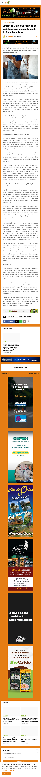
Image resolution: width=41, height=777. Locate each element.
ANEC (12, 22)
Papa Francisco (27, 316)
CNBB (16, 316)
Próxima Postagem (34, 373)
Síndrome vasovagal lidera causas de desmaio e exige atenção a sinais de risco (10, 739)
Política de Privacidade (8, 770)
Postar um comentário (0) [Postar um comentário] (20, 367)
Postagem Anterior (7, 373)
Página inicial (6, 22)
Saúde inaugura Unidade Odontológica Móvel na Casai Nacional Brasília (11, 719)
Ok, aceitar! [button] (6, 774)
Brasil (12, 316)
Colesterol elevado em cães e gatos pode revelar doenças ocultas (29, 739)
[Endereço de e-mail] (20, 757)
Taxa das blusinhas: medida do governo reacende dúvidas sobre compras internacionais (29, 719)
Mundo (20, 316)
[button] (2, 2)
